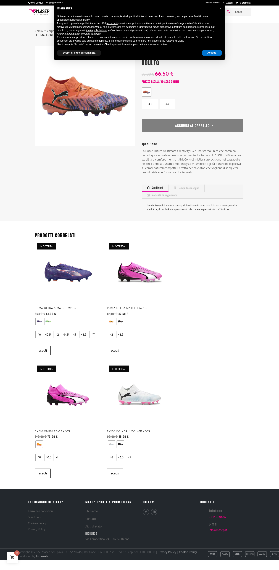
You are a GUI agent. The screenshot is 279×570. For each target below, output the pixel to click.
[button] (220, 8)
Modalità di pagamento (164, 188)
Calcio (39, 31)
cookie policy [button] (82, 19)
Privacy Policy (167, 552)
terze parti (112, 23)
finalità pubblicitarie (96, 30)
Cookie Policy (188, 552)
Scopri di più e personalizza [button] (79, 52)
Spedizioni (157, 181)
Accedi (229, 3)
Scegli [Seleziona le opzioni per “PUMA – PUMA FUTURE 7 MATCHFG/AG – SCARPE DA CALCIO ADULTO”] (187, 466)
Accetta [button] (211, 52)
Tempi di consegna (188, 181)
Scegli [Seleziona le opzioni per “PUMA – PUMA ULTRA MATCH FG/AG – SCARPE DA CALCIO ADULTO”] (115, 344)
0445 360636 (217, 516)
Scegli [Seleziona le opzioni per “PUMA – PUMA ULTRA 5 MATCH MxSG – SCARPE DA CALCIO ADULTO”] (43, 352)
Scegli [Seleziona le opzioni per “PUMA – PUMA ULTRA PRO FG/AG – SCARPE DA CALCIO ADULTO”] (115, 473)
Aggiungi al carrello (192, 121)
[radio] (146, 92)
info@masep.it (218, 530)
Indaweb (42, 556)
